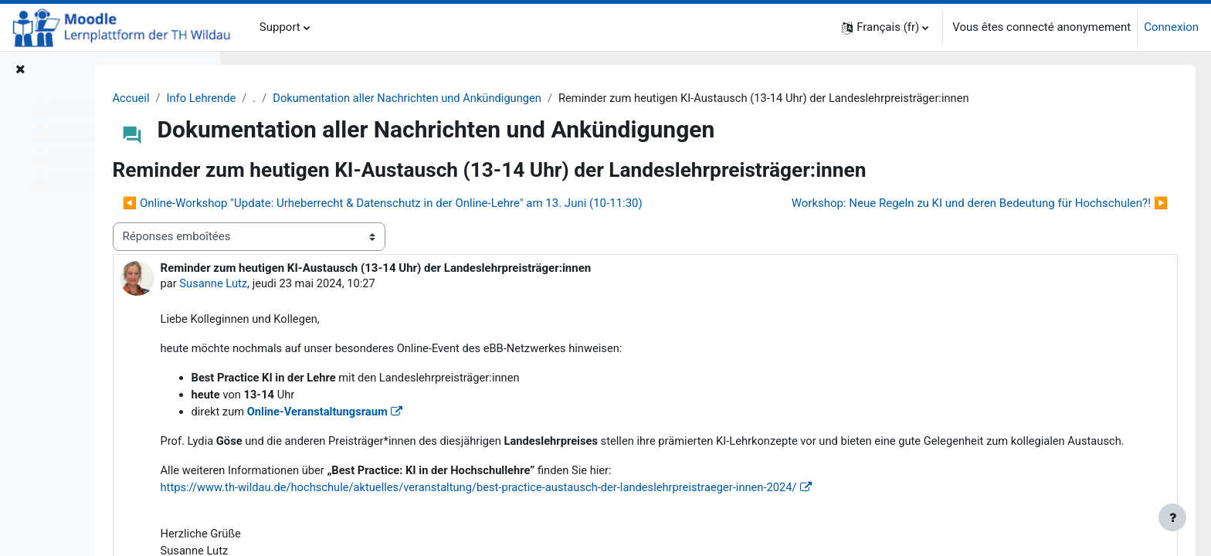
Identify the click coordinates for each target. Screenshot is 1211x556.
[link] (630, 537)
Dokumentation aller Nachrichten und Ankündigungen (550, 98)
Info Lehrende (340, 98)
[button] (885, 27)
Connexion (1171, 27)
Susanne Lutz (352, 312)
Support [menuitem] (280, 27)
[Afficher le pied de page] (1172, 517)
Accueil (269, 98)
